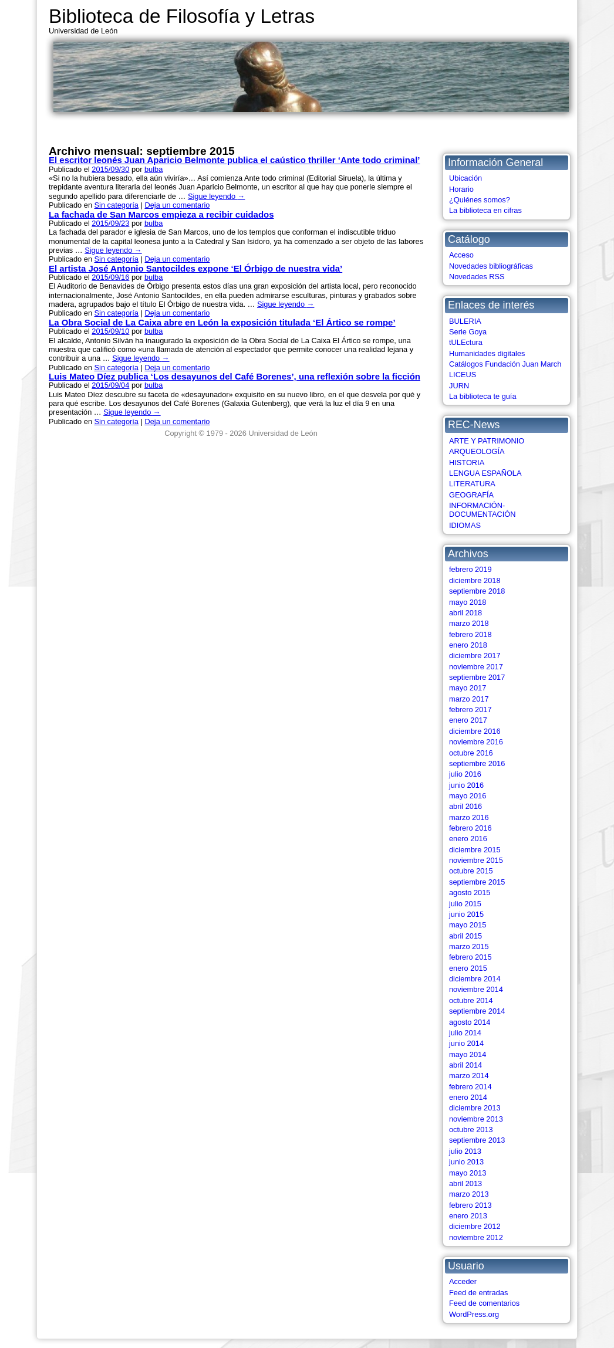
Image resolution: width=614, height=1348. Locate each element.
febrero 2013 (470, 1205)
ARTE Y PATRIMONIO (486, 440)
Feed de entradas (478, 1292)
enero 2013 (468, 1215)
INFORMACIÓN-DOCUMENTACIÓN (482, 510)
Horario (461, 189)
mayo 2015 (467, 924)
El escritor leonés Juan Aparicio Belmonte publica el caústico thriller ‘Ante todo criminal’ (234, 160)
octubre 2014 (471, 1000)
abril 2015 (465, 936)
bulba (153, 169)
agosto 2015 (469, 892)
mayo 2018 (467, 602)
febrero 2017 (470, 709)
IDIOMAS (465, 525)
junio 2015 (466, 914)
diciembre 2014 (475, 978)
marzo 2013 (469, 1194)
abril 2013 (465, 1183)
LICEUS (462, 374)
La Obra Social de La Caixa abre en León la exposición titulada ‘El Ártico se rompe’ (222, 322)
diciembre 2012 (475, 1226)
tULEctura (466, 342)
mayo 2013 (467, 1173)
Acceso (461, 254)
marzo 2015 (469, 946)
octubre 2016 (471, 752)
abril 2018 (465, 612)
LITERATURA (472, 483)
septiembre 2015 (477, 882)
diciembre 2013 (475, 1107)
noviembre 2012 (476, 1237)
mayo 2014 (467, 1054)
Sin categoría (117, 205)
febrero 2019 (470, 569)
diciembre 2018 (475, 580)
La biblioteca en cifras (485, 210)
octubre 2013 (471, 1129)
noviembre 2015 (476, 860)
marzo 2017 (469, 699)
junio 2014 (466, 1043)
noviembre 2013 (476, 1119)
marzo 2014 (469, 1075)
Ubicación (465, 178)
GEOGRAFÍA (471, 494)
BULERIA (465, 321)
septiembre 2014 (477, 1011)
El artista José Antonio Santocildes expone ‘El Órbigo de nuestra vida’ (195, 268)
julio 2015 (465, 903)
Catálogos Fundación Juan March (505, 364)
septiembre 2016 (477, 763)
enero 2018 (468, 645)
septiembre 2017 (477, 677)
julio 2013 (465, 1151)
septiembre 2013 (477, 1140)
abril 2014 (465, 1065)
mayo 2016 (467, 795)
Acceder (463, 1281)
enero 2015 (468, 968)
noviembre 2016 (476, 741)
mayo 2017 (467, 687)
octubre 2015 (471, 870)
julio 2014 (465, 1032)
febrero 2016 (470, 828)
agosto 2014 (469, 1022)
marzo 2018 (469, 623)
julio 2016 (465, 774)
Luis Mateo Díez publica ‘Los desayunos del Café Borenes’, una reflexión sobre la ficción (234, 376)
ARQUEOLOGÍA (477, 451)
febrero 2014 (470, 1086)
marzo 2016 (469, 817)
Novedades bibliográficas (491, 266)
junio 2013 (466, 1161)
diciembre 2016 (475, 731)
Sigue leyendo (216, 196)
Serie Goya (468, 331)
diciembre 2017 (475, 655)
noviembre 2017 (476, 666)
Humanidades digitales (487, 353)
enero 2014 (468, 1097)
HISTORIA (466, 462)
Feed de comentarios (484, 1303)
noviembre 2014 (476, 989)
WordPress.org (474, 1314)
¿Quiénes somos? (479, 199)
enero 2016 (468, 838)
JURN (459, 385)
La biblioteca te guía (483, 396)
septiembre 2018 (477, 591)
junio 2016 (466, 785)
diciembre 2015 (475, 849)
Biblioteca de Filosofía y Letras (182, 16)
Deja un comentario (177, 205)
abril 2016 (465, 806)
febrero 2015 (470, 957)
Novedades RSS (477, 276)
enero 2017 (468, 720)
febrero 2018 (470, 634)
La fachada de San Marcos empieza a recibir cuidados (161, 214)
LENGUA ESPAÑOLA (485, 473)
